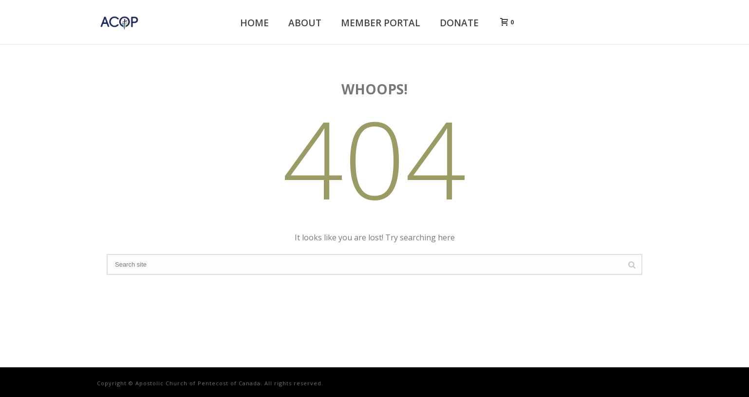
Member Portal (380, 23)
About (304, 23)
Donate (459, 23)
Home (254, 23)
